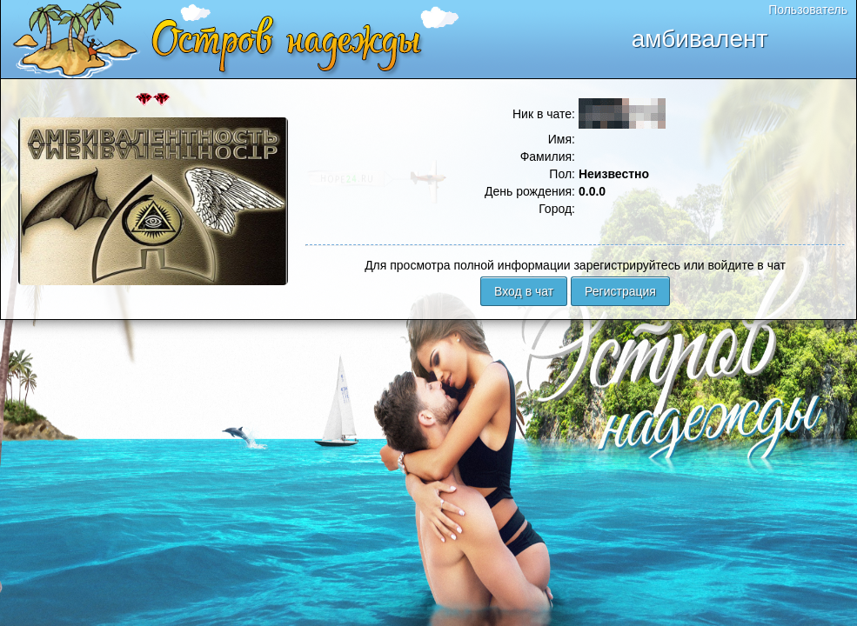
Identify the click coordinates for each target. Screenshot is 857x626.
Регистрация (620, 291)
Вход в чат (523, 291)
